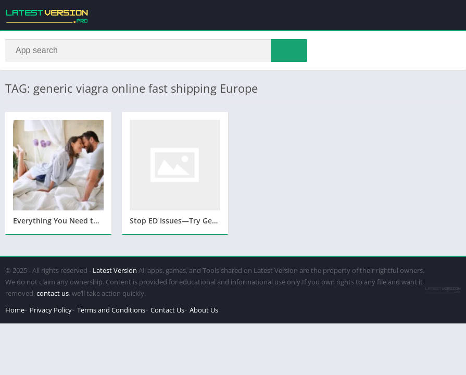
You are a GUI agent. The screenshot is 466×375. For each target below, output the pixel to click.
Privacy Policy (51, 310)
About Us (204, 310)
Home (14, 310)
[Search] (156, 50)
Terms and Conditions (111, 310)
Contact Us (167, 310)
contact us (52, 293)
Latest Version (115, 270)
